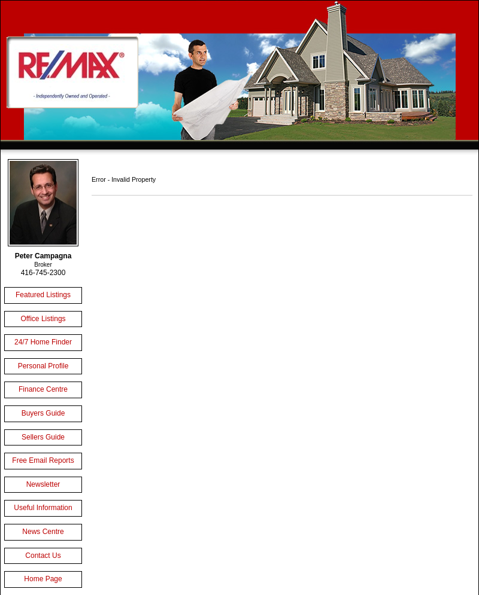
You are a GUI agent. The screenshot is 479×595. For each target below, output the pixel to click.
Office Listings (42, 319)
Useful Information (43, 508)
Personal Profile (43, 366)
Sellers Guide (43, 437)
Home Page (43, 579)
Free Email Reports (43, 460)
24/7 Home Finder (43, 342)
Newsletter (43, 484)
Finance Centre (43, 389)
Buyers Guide (43, 413)
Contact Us (42, 555)
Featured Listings (43, 295)
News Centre (42, 531)
